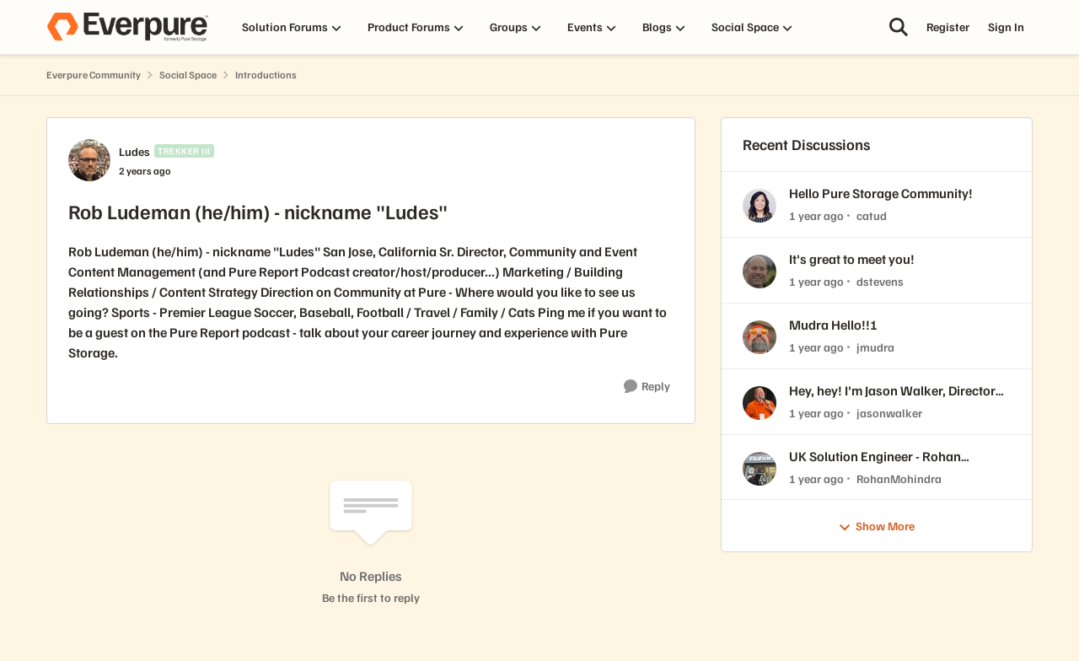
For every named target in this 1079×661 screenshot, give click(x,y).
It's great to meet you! (852, 258)
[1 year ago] (816, 215)
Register (947, 26)
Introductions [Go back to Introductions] (266, 74)
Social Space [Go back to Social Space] (188, 74)
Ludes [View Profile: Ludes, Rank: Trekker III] (134, 151)
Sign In (1006, 26)
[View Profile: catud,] (759, 206)
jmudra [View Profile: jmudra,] (875, 347)
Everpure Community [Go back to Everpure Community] (93, 74)
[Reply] (647, 386)
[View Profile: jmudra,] (759, 337)
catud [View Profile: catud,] (871, 215)
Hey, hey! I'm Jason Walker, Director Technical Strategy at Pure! (892, 391)
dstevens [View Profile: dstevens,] (880, 281)
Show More (876, 527)
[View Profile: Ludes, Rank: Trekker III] (89, 160)
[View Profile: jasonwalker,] (759, 403)
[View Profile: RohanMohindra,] (759, 469)
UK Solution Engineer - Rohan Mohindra (875, 456)
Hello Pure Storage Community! (881, 193)
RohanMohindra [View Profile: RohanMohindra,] (899, 477)
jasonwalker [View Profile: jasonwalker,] (889, 413)
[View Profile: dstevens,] (759, 271)
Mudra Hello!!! (833, 324)
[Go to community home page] (127, 27)
